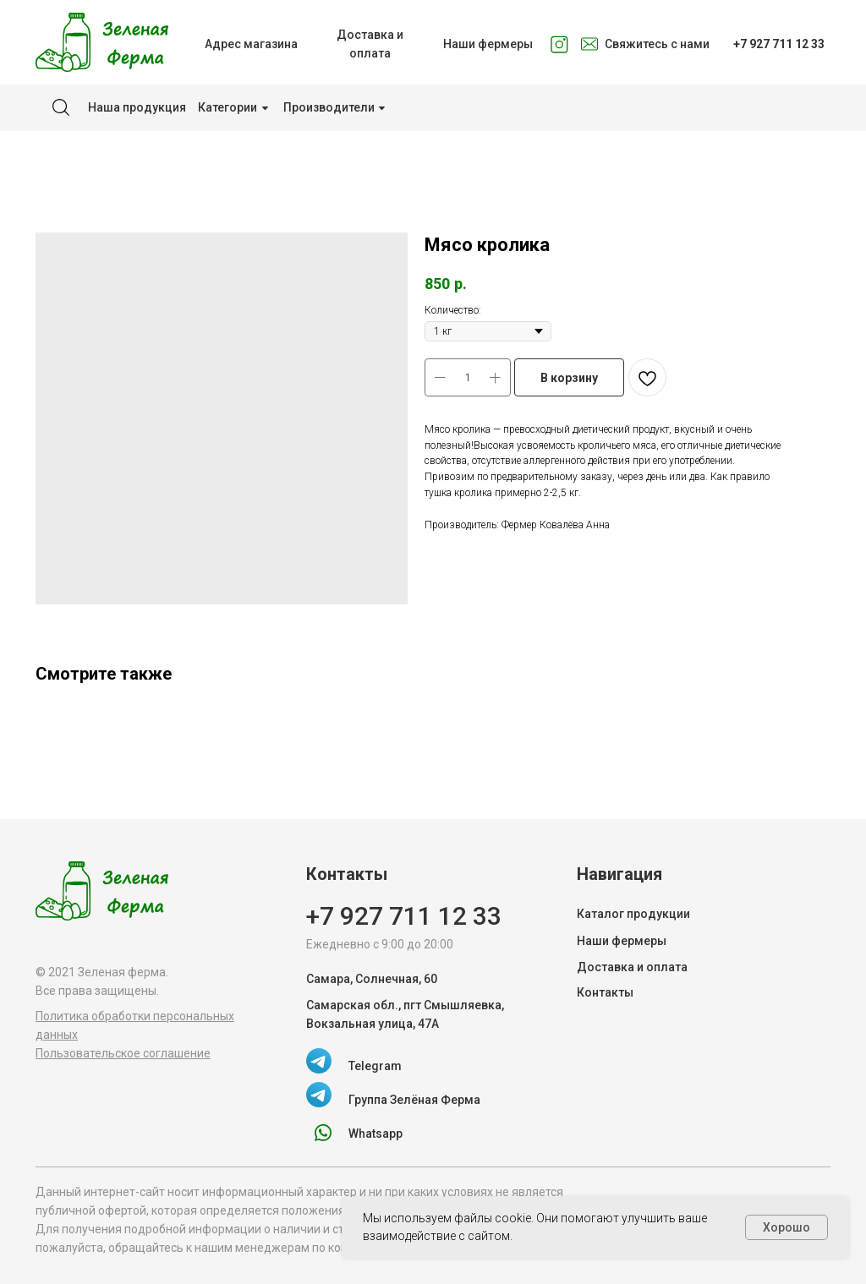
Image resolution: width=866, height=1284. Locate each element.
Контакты (605, 992)
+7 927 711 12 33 (404, 916)
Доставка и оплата (632, 967)
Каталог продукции (633, 914)
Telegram (375, 1066)
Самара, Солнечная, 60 (371, 979)
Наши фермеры (621, 941)
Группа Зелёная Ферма (414, 1099)
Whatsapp (375, 1133)
